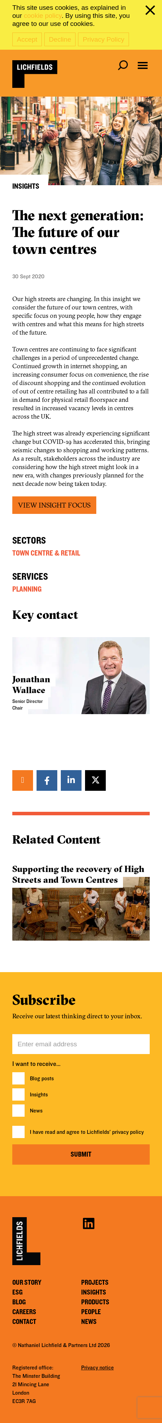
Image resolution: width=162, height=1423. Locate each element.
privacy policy (128, 1132)
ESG (17, 1292)
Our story (26, 1282)
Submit (81, 1154)
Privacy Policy (103, 39)
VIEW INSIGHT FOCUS (54, 505)
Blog (19, 1302)
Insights (39, 1094)
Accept (27, 39)
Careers (24, 1312)
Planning (26, 589)
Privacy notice (97, 1367)
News (36, 1111)
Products (95, 1302)
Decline (60, 39)
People (91, 1312)
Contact (24, 1321)
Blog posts (42, 1078)
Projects (95, 1282)
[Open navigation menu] (143, 65)
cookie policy (42, 15)
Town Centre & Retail (46, 553)
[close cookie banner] (151, 11)
